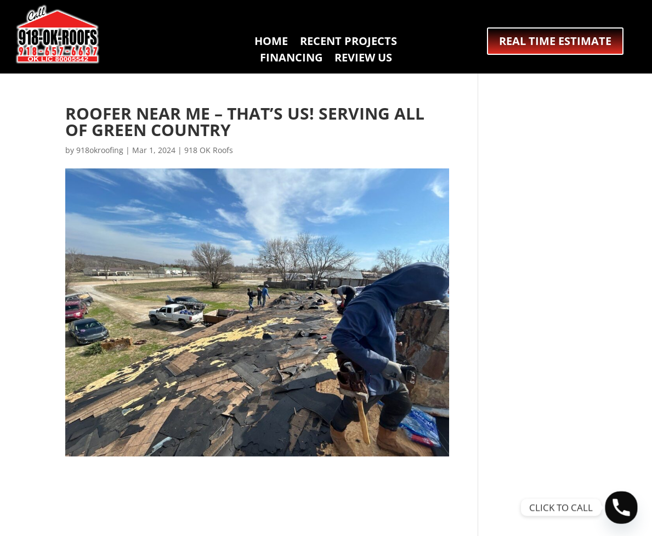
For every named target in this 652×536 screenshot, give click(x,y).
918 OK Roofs (208, 150)
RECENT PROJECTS (348, 42)
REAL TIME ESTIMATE (555, 40)
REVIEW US (363, 59)
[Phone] (621, 507)
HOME (271, 42)
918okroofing (99, 150)
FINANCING (291, 59)
